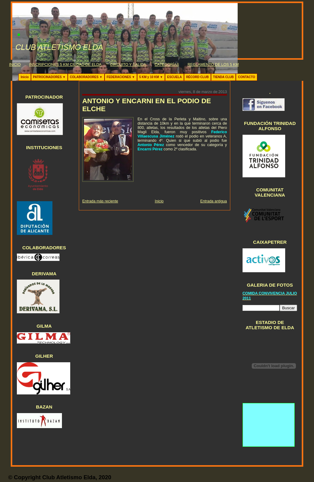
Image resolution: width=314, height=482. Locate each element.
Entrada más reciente (100, 201)
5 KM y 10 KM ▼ (151, 77)
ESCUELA (174, 77)
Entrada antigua (213, 201)
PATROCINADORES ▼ (49, 77)
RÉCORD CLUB (197, 77)
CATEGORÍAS (167, 64)
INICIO (15, 64)
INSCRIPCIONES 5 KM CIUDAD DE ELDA (65, 64)
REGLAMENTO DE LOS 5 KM (213, 64)
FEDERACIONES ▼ (121, 77)
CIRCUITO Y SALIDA (128, 64)
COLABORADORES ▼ (86, 77)
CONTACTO (246, 77)
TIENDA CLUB (223, 77)
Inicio (25, 77)
